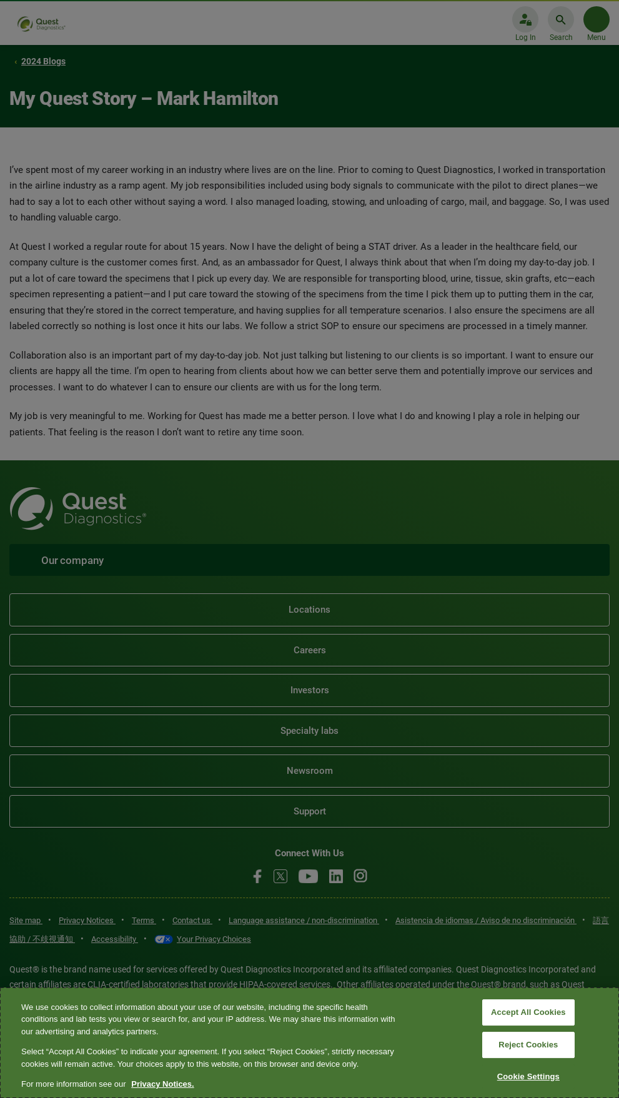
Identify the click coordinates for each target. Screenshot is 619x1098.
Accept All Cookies (528, 1012)
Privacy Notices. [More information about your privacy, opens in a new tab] (162, 1084)
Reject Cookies (528, 1044)
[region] (309, 1042)
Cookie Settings (528, 1076)
